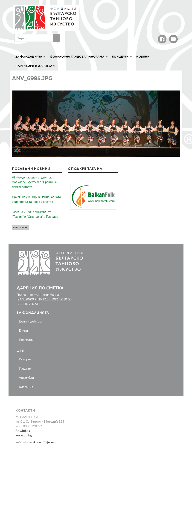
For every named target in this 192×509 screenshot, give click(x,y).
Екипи (23, 330)
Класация (26, 387)
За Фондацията (30, 56)
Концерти (122, 56)
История (25, 359)
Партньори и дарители (35, 66)
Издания (25, 368)
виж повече (20, 227)
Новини (142, 56)
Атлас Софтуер (44, 442)
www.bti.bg (23, 435)
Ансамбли (26, 377)
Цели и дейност (31, 321)
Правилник (27, 340)
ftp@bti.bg (22, 431)
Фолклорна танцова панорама (79, 56)
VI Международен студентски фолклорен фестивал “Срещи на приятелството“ (34, 182)
